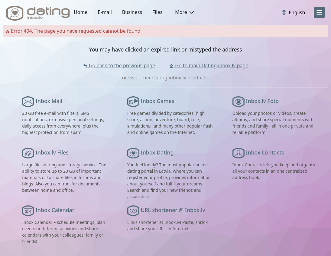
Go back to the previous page (119, 65)
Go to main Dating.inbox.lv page (208, 65)
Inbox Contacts (265, 152)
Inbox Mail (49, 101)
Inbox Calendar (55, 210)
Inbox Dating (157, 152)
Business (132, 12)
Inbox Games (157, 101)
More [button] (184, 12)
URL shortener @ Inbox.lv (173, 210)
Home (81, 12)
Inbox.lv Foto (262, 101)
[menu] (319, 12)
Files (157, 12)
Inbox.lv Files (52, 152)
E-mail (105, 12)
